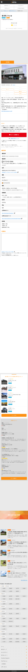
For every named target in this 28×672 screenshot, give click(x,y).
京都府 (10, 618)
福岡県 (4, 638)
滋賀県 (4, 618)
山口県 (4, 629)
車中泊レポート (7, 8)
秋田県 (4, 591)
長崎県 (17, 638)
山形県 (10, 591)
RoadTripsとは (4, 661)
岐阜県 (10, 608)
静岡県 (24, 608)
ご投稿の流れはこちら (14, 138)
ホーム (2, 10)
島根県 (10, 626)
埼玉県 (24, 596)
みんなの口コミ (21, 5)
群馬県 (17, 596)
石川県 (4, 613)
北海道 (4, 588)
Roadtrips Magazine (21, 8)
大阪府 (17, 618)
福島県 (17, 591)
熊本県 (24, 638)
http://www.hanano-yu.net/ (6, 111)
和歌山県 (10, 621)
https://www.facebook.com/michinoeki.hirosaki (11, 218)
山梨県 (4, 603)
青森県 (10, 588)
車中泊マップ (8, 5)
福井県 (17, 613)
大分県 (4, 641)
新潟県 (17, 603)
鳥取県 (4, 626)
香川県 (10, 633)
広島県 (24, 626)
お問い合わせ (4, 666)
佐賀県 (10, 638)
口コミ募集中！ (14, 478)
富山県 (10, 613)
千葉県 (4, 598)
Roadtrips (14, 2)
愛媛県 (17, 633)
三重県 (17, 608)
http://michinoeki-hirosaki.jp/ (8, 213)
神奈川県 (17, 598)
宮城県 (24, 588)
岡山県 (17, 626)
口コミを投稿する (15, 134)
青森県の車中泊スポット (13, 10)
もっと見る (14, 415)
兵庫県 (24, 618)
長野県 (10, 603)
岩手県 (17, 588)
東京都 (10, 598)
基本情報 (7, 62)
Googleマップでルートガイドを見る (9, 172)
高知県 (24, 633)
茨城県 (4, 596)
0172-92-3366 (8, 162)
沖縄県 (24, 641)
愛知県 (4, 608)
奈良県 (4, 621)
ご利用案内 (3, 663)
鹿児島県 (17, 641)
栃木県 (10, 596)
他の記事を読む (24, 580)
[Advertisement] (14, 45)
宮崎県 (10, 641)
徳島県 (4, 633)
